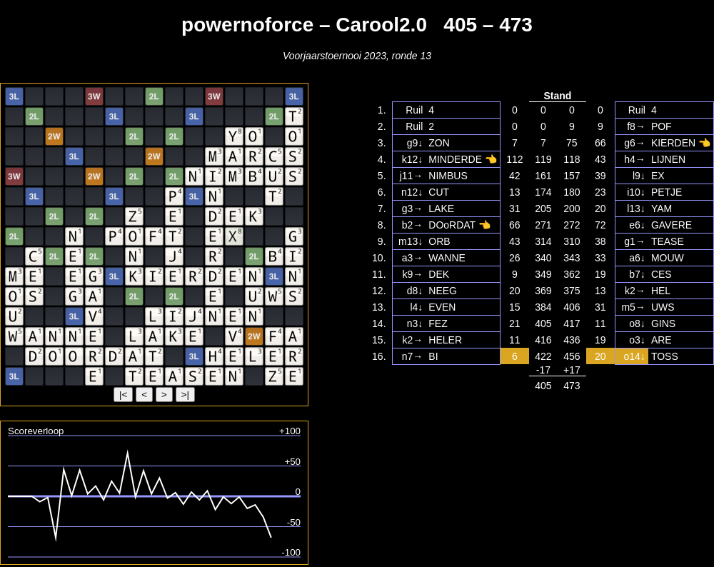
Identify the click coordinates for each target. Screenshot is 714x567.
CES (661, 274)
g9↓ (415, 143)
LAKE (441, 208)
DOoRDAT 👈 (459, 225)
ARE (661, 340)
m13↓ (410, 241)
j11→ (411, 175)
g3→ (412, 208)
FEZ (437, 323)
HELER (445, 340)
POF (661, 126)
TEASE (667, 241)
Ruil (414, 110)
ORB (439, 241)
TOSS (664, 356)
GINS (663, 323)
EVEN (442, 307)
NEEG (442, 290)
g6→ (634, 143)
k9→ (413, 274)
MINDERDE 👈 (462, 159)
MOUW (667, 258)
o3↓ (637, 340)
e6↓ (637, 225)
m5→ (633, 307)
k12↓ (412, 159)
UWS (663, 307)
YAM (661, 208)
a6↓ (637, 258)
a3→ (412, 258)
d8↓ (415, 290)
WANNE (447, 258)
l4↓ (416, 307)
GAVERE (671, 225)
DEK (438, 274)
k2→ (635, 290)
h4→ (634, 159)
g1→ (634, 241)
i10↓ (636, 192)
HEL (660, 290)
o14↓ (634, 356)
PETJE (667, 192)
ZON (439, 143)
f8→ (636, 126)
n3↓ (415, 323)
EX (658, 175)
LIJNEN (668, 159)
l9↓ (639, 175)
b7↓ (637, 274)
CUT (438, 192)
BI (433, 356)
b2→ (412, 225)
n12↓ (412, 192)
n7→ (412, 356)
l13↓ (636, 208)
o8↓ (637, 323)
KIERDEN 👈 (680, 143)
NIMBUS (447, 175)
